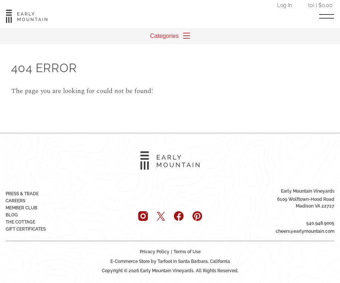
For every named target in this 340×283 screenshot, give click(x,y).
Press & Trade (22, 193)
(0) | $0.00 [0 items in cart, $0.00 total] (320, 5)
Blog (12, 215)
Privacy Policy (154, 251)
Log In (284, 5)
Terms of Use (187, 251)
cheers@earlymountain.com (305, 231)
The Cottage (20, 222)
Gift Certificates (26, 229)
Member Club (21, 207)
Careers (15, 200)
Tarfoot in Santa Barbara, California (194, 261)
